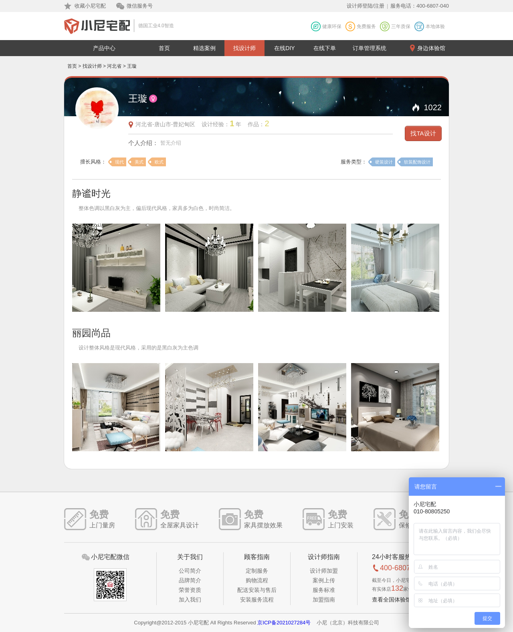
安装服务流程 (257, 599)
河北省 (114, 66)
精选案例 (204, 48)
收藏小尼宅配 (90, 6)
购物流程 (257, 580)
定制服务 (257, 570)
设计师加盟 (324, 570)
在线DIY (284, 48)
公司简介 (190, 570)
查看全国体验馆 (391, 599)
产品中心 (104, 48)
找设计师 (244, 48)
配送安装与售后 (257, 590)
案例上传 (324, 580)
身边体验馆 (431, 48)
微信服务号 (140, 6)
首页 (164, 48)
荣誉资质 (190, 590)
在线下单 (324, 48)
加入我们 (190, 599)
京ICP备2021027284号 (284, 623)
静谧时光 (91, 193)
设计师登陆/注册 (366, 6)
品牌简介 (190, 580)
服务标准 (324, 590)
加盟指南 (324, 599)
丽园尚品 (91, 332)
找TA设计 (423, 133)
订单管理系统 (369, 48)
